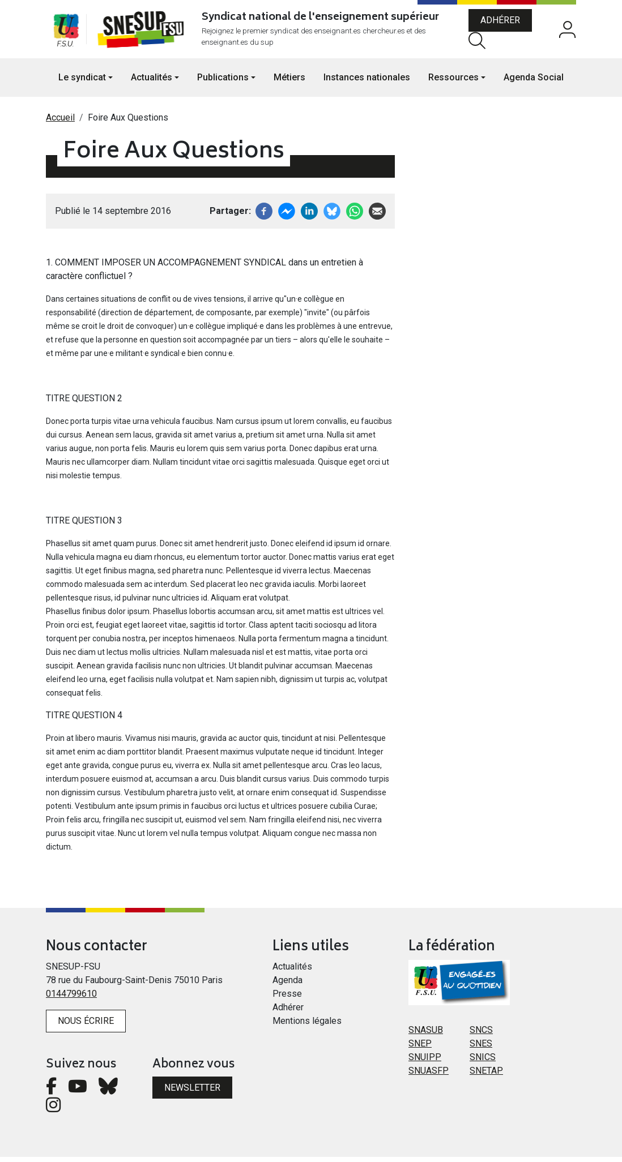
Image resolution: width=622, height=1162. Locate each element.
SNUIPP (424, 1062)
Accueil (60, 122)
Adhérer (503, 23)
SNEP (420, 1048)
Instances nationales (366, 82)
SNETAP (486, 1075)
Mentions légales (307, 1025)
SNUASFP (428, 1075)
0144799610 (71, 998)
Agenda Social (534, 82)
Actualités (292, 971)
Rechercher (480, 43)
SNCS (481, 1035)
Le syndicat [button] (82, 82)
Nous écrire (86, 1025)
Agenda (287, 985)
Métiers (289, 82)
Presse (287, 998)
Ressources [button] (453, 82)
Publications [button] (223, 82)
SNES (481, 1048)
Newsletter (192, 1092)
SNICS (483, 1062)
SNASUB (425, 1035)
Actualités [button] (151, 82)
